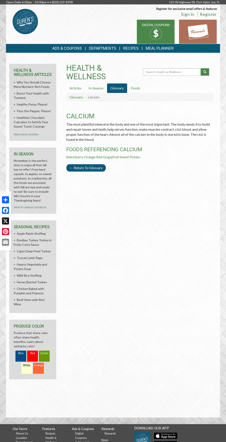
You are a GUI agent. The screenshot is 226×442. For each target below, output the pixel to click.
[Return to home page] (25, 21)
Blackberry (74, 157)
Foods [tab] (135, 88)
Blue (21, 353)
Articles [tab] (75, 88)
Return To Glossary (86, 168)
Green (44, 353)
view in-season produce (30, 207)
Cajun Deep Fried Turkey (34, 251)
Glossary (76, 97)
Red (32, 353)
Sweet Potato (130, 157)
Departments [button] (102, 48)
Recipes (131, 48)
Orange (90, 157)
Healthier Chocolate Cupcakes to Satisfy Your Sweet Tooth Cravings (31, 122)
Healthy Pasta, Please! (32, 104)
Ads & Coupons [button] (67, 48)
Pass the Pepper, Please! (34, 111)
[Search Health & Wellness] (172, 72)
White (26, 365)
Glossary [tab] (117, 88)
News (104, 440)
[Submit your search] (205, 72)
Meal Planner (160, 48)
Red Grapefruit (107, 157)
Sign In (187, 14)
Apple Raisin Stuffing (31, 233)
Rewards (110, 433)
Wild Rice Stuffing (29, 275)
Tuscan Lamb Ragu (30, 258)
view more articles (26, 134)
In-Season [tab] (96, 88)
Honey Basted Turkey (32, 282)
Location (21, 438)
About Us (22, 433)
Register (208, 14)
